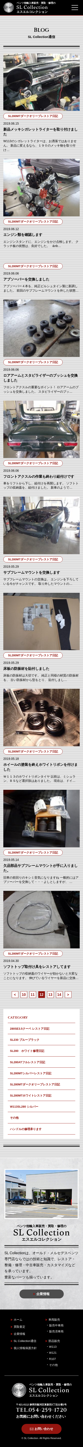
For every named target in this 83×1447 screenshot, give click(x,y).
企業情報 (19, 1334)
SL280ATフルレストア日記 (27, 1062)
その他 (14, 1117)
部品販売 (54, 1341)
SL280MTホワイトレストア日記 (30, 1095)
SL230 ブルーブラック (24, 1039)
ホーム (18, 1319)
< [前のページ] (15, 995)
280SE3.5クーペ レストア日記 (29, 1028)
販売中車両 (56, 1325)
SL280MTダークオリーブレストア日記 (35, 1084)
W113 (53, 1346)
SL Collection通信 (25, 1341)
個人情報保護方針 (25, 1348)
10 (24, 995)
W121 (53, 1352)
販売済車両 (56, 1331)
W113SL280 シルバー (24, 1106)
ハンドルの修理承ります (26, 1129)
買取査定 (19, 1326)
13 (50, 995)
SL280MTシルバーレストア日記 (30, 1073)
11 (33, 995)
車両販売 (54, 1319)
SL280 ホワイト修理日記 (27, 1051)
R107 (52, 1359)
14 (59, 995)
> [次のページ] (68, 995)
